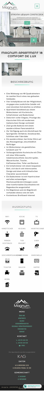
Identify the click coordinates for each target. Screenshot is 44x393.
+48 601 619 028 (22, 343)
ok (27, 23)
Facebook (22, 376)
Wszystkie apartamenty (19, 40)
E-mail (22, 345)
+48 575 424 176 (22, 340)
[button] (34, 40)
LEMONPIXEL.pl (14, 387)
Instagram (22, 379)
